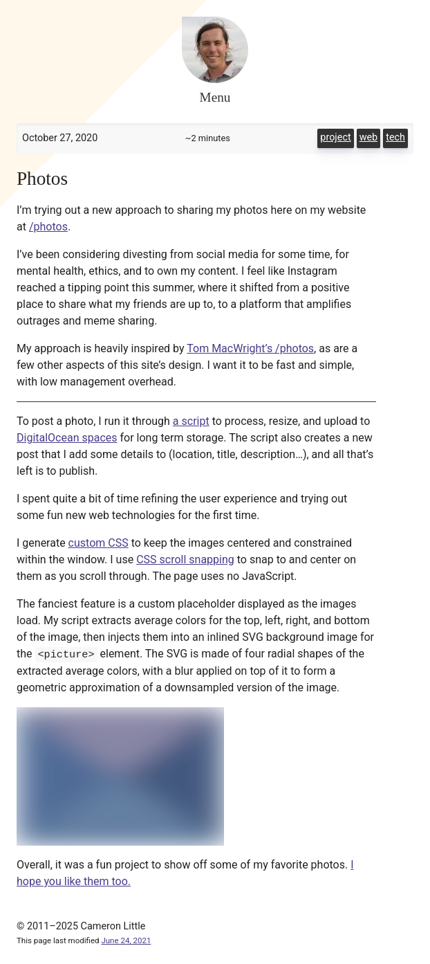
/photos (48, 226)
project (335, 137)
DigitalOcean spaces (67, 437)
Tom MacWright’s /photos (250, 348)
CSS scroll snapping (185, 559)
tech (395, 137)
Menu (215, 97)
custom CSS (98, 542)
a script (191, 421)
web (368, 137)
